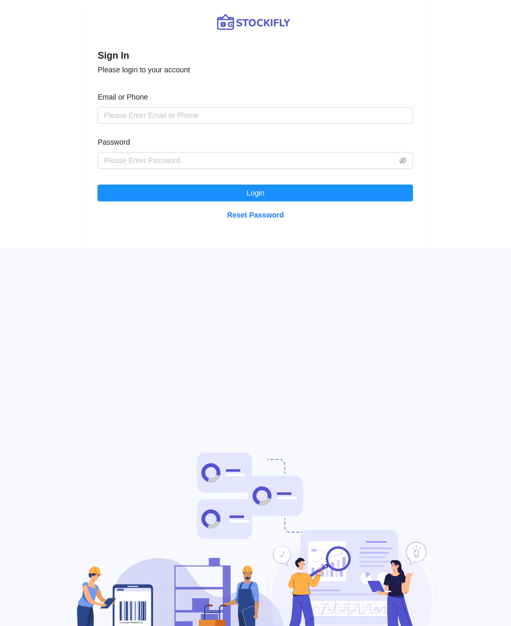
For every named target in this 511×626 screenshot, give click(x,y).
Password (113, 142)
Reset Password (255, 215)
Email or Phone (122, 97)
